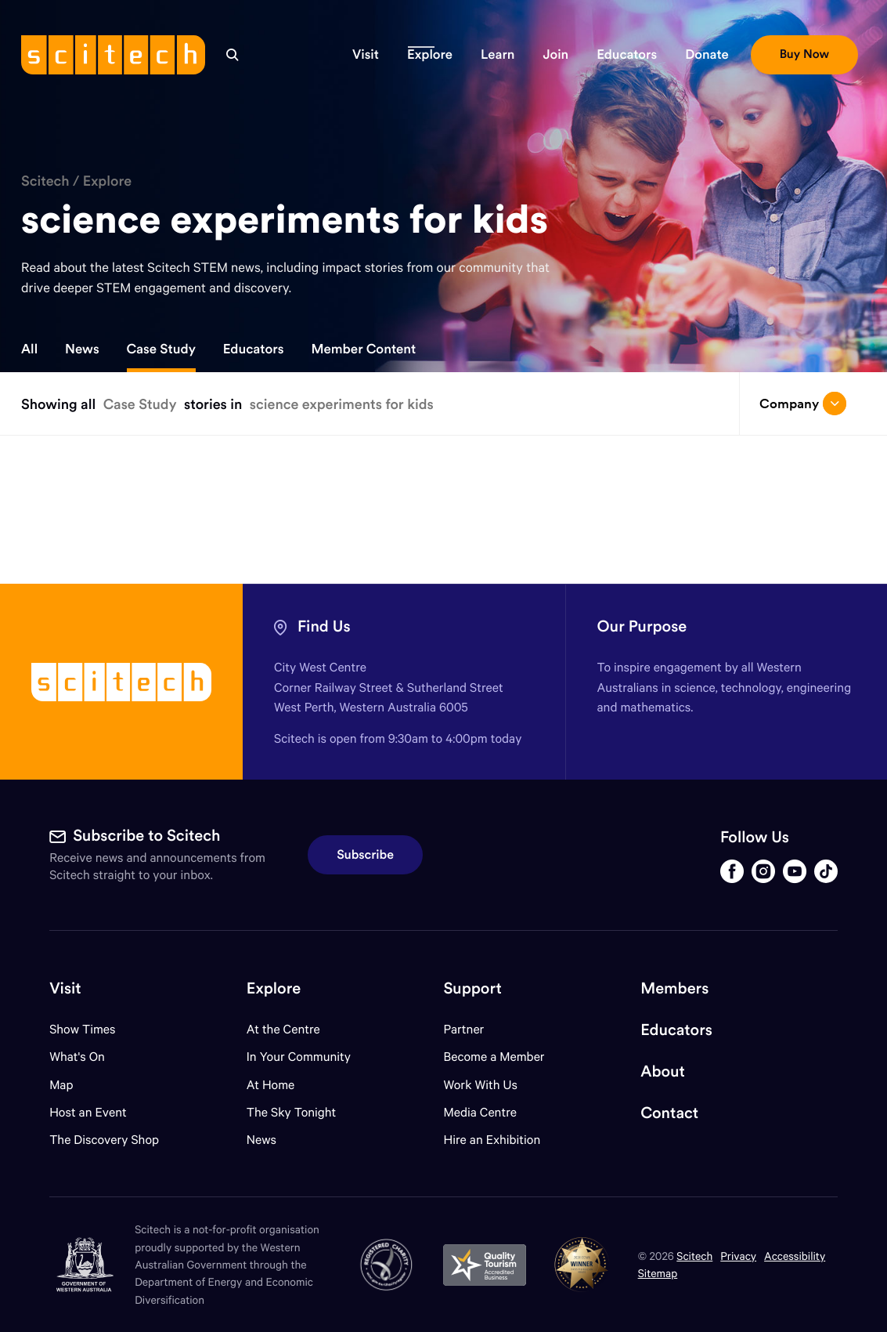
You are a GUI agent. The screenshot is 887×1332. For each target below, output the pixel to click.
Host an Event (88, 1112)
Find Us (324, 626)
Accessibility (794, 1255)
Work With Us (480, 1085)
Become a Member (494, 1056)
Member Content (363, 348)
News (82, 348)
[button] (365, 54)
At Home (271, 1085)
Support (473, 988)
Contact (669, 1113)
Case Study (161, 348)
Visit (65, 988)
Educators (253, 348)
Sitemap (658, 1272)
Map (70, 1085)
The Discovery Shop (104, 1139)
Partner (464, 1029)
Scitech (45, 181)
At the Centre (283, 1029)
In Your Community (299, 1056)
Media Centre (480, 1112)
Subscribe (365, 855)
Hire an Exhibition (492, 1139)
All (29, 348)
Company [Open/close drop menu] (802, 403)
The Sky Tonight (292, 1112)
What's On (77, 1056)
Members (674, 988)
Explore (107, 181)
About (662, 1071)
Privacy (738, 1255)
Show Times (82, 1029)
